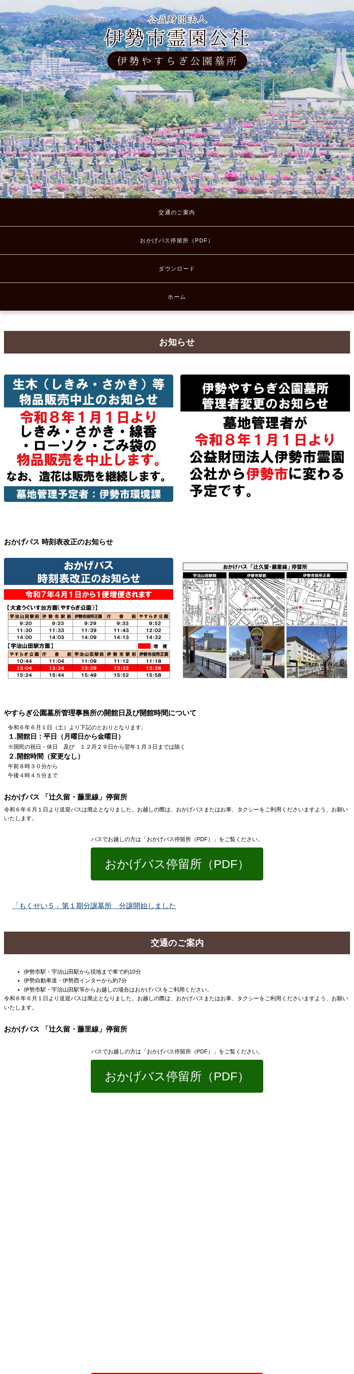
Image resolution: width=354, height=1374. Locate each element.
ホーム (177, 297)
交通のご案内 (177, 212)
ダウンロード (177, 268)
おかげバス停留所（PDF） (177, 240)
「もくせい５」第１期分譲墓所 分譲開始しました (94, 906)
